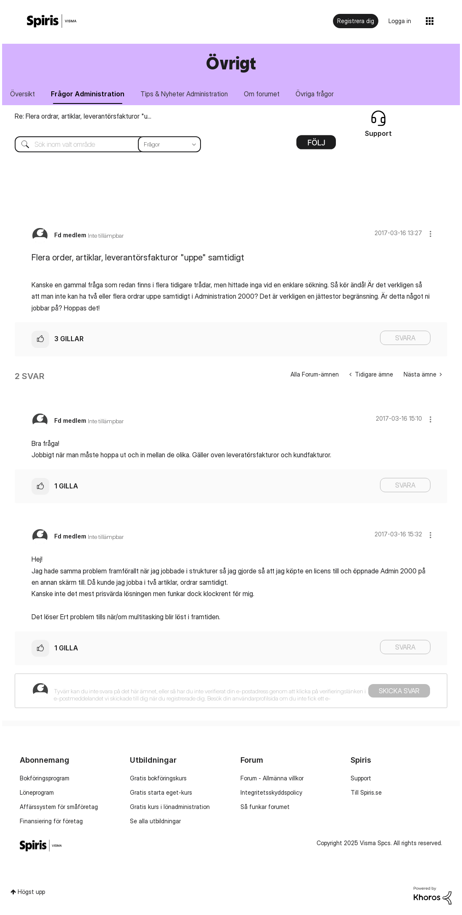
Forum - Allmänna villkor (272, 778)
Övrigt (231, 63)
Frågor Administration (87, 94)
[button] (430, 233)
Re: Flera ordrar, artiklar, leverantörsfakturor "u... (83, 116)
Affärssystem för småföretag (59, 806)
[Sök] (101, 144)
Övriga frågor (315, 94)
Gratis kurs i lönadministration (170, 806)
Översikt (22, 94)
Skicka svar (399, 691)
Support (361, 778)
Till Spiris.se (366, 792)
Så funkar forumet (265, 806)
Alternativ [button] (316, 145)
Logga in (399, 20)
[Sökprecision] (169, 144)
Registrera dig (355, 20)
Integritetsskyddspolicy (271, 792)
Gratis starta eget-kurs (161, 792)
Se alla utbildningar (155, 821)
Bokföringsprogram (44, 778)
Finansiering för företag (51, 821)
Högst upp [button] (31, 891)
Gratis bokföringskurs (158, 778)
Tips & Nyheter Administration (184, 94)
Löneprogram (37, 792)
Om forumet (262, 94)
